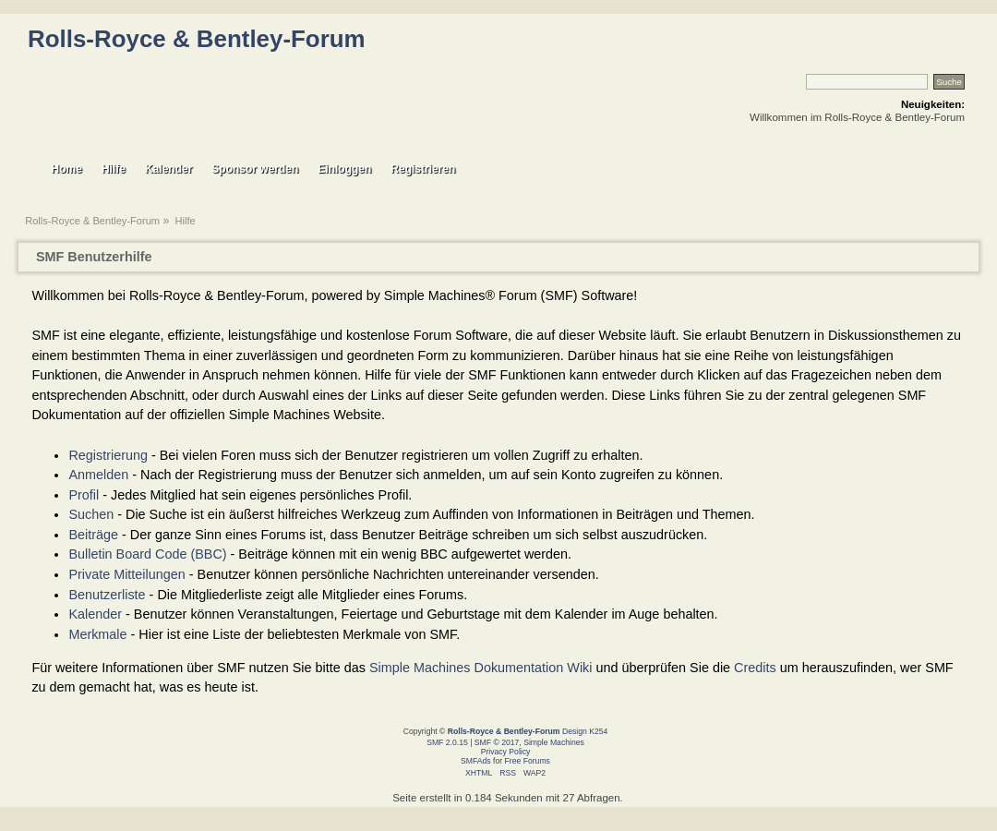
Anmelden (98, 474)
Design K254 (584, 731)
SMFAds (476, 760)
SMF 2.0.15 (447, 742)
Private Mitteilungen (126, 574)
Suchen (91, 514)
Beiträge (93, 534)
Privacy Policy (506, 751)
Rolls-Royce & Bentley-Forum (197, 39)
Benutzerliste (106, 594)
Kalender (95, 614)
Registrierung (108, 455)
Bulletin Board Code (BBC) (147, 554)
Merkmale (97, 634)
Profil (83, 495)
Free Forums (527, 760)
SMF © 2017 (497, 742)
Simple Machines (553, 742)
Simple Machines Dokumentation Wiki (481, 667)
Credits (755, 667)
